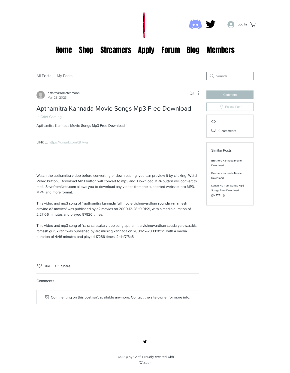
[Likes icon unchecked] (39, 266)
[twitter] (210, 24)
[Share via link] (62, 266)
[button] (253, 24)
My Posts (64, 76)
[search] (230, 76)
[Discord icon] (195, 24)
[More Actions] (196, 93)
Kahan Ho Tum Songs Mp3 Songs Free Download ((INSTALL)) (227, 190)
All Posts (43, 76)
